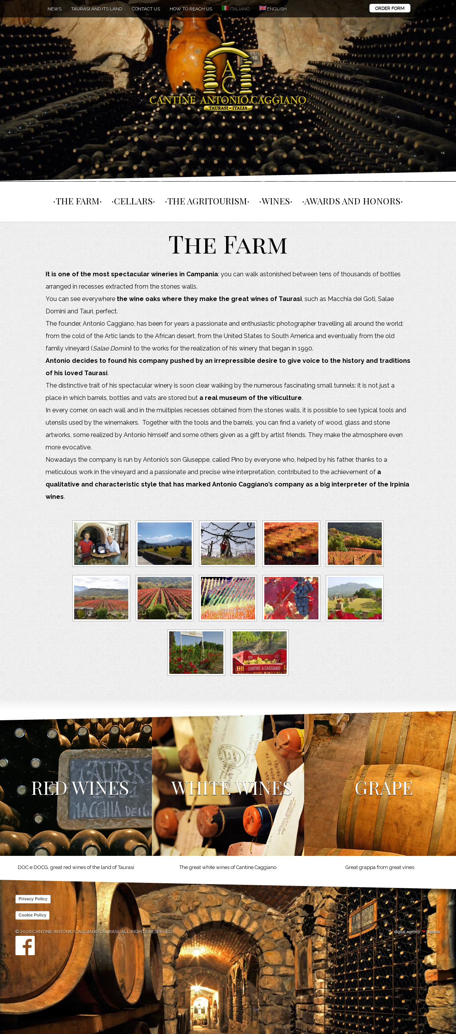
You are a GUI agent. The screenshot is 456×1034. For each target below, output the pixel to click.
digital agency (407, 931)
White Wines (232, 787)
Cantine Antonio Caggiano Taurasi (228, 77)
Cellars (133, 201)
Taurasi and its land (96, 9)
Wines (276, 201)
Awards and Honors (352, 201)
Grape (383, 787)
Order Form (390, 8)
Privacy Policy (33, 898)
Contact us (146, 9)
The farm (77, 201)
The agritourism (207, 201)
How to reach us (191, 9)
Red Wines (80, 787)
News (54, 9)
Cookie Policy (32, 915)
